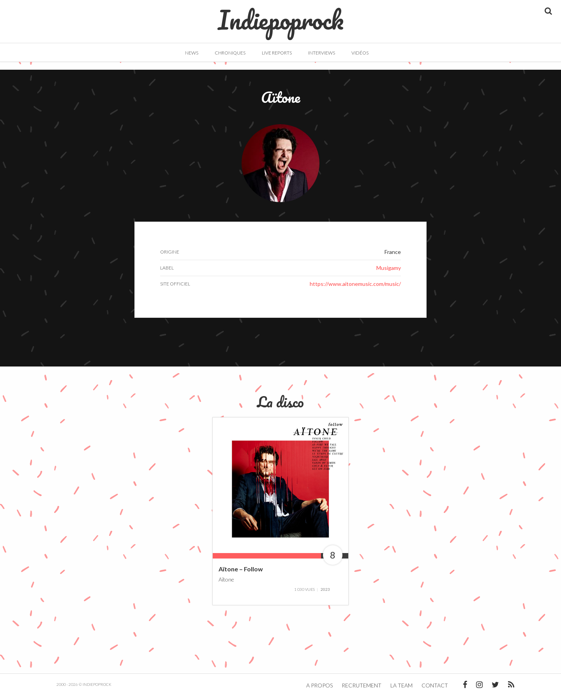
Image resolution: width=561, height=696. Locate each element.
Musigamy (388, 267)
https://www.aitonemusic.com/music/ (355, 283)
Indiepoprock (281, 16)
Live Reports (277, 53)
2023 (325, 589)
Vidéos (360, 53)
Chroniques (230, 53)
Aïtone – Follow (241, 569)
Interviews (321, 53)
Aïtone (226, 579)
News (191, 53)
